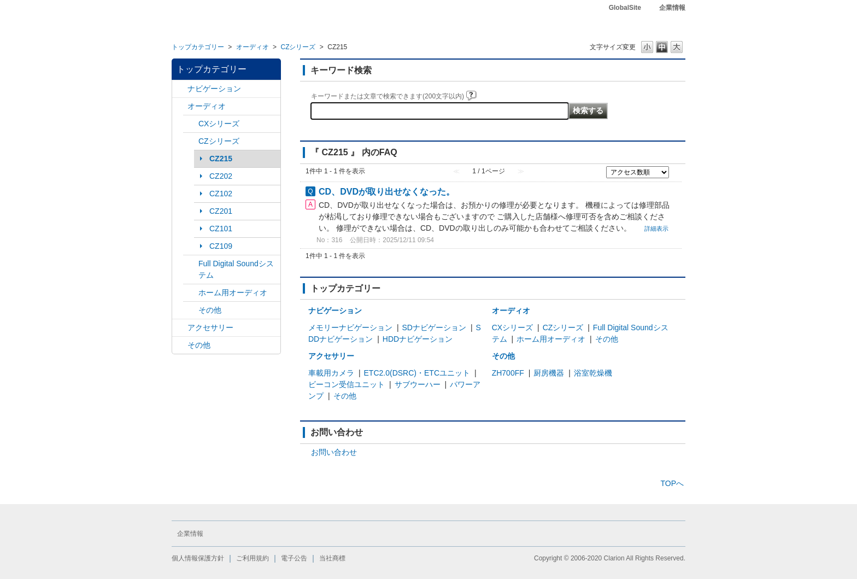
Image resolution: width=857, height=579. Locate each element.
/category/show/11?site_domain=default (180, 345)
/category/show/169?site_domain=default (191, 141)
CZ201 (220, 211)
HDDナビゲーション (418, 339)
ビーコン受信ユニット (346, 384)
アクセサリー (210, 327)
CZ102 (220, 193)
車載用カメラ (331, 373)
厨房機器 (548, 373)
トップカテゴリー (198, 47)
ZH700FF (508, 373)
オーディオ (252, 47)
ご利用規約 (252, 558)
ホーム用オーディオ (232, 292)
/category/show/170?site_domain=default (191, 310)
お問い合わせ (334, 452)
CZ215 (220, 158)
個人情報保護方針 (198, 558)
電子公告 (294, 558)
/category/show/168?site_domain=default (191, 124)
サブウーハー (418, 384)
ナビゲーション (214, 88)
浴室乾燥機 (593, 373)
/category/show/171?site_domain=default (191, 264)
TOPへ (672, 483)
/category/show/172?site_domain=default (191, 293)
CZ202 (220, 176)
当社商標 (332, 558)
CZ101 (220, 228)
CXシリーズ (218, 123)
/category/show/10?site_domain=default (180, 328)
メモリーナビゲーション (350, 327)
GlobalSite (625, 7)
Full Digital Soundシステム (236, 269)
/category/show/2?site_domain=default (180, 89)
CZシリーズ (297, 47)
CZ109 (220, 246)
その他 (209, 310)
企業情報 (672, 7)
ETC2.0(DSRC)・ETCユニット (417, 373)
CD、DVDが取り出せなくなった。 (387, 191)
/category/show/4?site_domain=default (180, 106)
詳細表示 (656, 228)
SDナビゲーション (434, 327)
